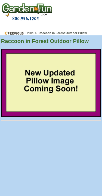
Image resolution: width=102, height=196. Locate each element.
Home (29, 33)
